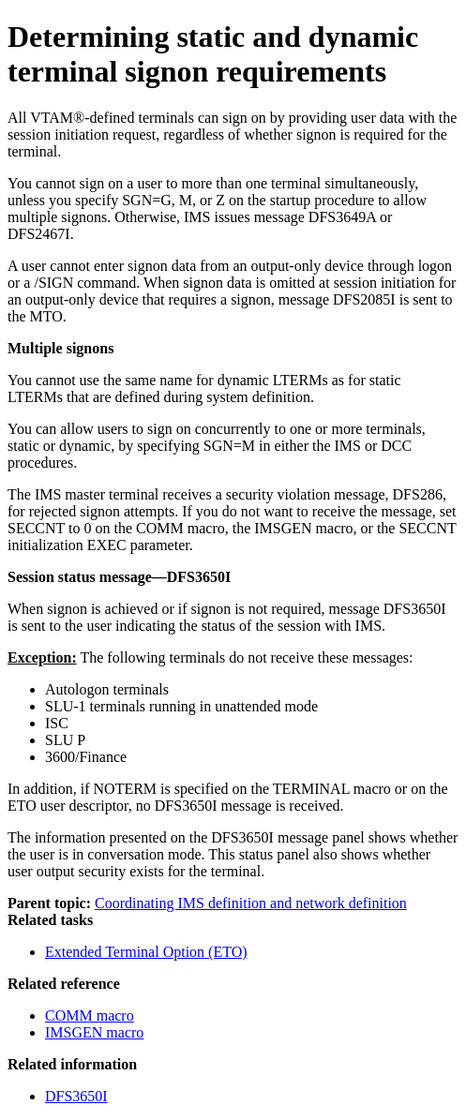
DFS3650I (76, 1096)
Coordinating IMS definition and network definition (251, 903)
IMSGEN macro (94, 1032)
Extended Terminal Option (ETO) (146, 952)
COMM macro (89, 1015)
